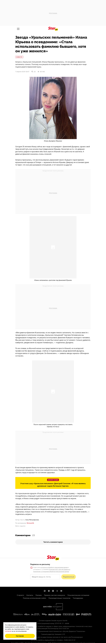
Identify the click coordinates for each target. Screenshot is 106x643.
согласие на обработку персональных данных (54, 567)
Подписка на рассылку (40, 564)
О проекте (20, 595)
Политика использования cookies (34, 598)
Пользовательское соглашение (78, 595)
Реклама (39, 595)
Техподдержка (78, 598)
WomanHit (30, 523)
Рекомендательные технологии (59, 598)
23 (33, 71)
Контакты (29, 595)
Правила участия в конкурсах (54, 595)
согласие (8, 631)
